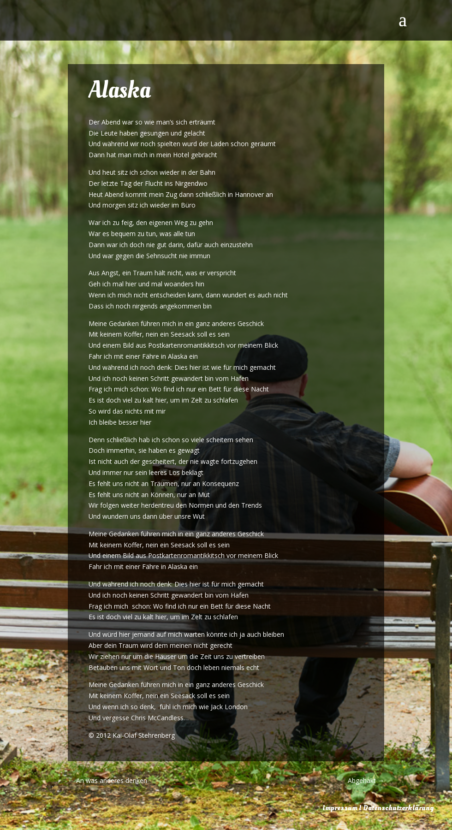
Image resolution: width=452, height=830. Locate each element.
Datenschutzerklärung (398, 808)
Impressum (339, 808)
